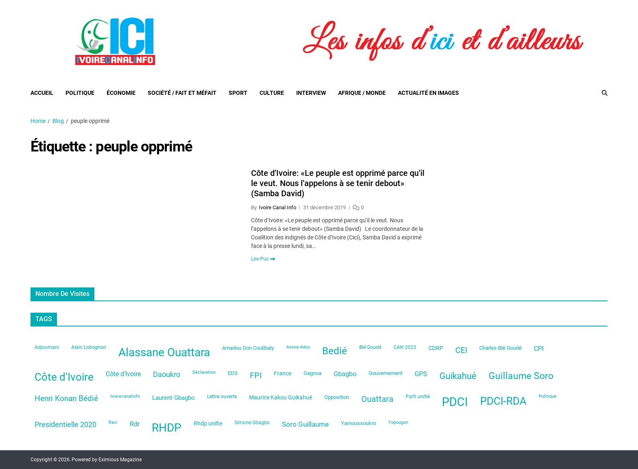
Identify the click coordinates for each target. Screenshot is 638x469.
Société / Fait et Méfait (182, 93)
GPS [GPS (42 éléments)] (421, 374)
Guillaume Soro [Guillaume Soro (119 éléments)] (521, 375)
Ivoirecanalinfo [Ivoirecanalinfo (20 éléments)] (125, 396)
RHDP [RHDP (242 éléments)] (166, 427)
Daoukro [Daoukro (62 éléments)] (166, 374)
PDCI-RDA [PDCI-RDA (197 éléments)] (503, 401)
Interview (311, 93)
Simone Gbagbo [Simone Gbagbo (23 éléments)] (252, 422)
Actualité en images (428, 93)
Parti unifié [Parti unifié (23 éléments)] (418, 396)
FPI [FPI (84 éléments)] (256, 375)
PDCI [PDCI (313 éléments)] (455, 402)
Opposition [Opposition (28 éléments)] (336, 397)
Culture (272, 93)
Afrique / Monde (362, 93)
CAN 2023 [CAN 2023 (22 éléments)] (404, 347)
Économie (121, 93)
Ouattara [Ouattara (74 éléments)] (377, 399)
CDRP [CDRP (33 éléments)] (435, 348)
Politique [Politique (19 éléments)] (548, 396)
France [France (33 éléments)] (282, 373)
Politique (80, 93)
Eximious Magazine (120, 459)
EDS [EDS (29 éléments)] (233, 373)
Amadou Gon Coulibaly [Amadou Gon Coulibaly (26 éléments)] (248, 348)
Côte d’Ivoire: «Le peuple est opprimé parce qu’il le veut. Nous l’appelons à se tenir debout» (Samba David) (337, 183)
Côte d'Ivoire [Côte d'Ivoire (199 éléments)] (64, 377)
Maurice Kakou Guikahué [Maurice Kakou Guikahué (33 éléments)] (280, 397)
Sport (238, 93)
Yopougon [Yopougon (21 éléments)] (398, 422)
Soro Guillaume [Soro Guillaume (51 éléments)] (305, 424)
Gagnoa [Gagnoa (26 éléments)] (312, 373)
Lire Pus (263, 259)
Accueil (42, 93)
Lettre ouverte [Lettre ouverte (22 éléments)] (222, 396)
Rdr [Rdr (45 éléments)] (135, 424)
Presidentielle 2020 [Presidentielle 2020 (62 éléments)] (65, 424)
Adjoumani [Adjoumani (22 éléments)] (47, 347)
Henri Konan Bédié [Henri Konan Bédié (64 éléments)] (66, 398)
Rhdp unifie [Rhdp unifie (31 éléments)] (208, 423)
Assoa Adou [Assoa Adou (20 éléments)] (298, 347)
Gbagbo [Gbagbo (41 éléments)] (345, 374)
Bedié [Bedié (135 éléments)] (334, 351)
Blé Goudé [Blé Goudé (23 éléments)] (370, 347)
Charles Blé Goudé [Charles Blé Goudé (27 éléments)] (500, 348)
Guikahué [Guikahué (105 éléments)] (457, 376)
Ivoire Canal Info (277, 207)
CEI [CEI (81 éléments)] (461, 350)
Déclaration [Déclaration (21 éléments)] (204, 372)
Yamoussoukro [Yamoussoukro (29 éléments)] (358, 423)
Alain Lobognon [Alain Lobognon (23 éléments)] (88, 347)
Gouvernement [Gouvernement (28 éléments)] (385, 373)
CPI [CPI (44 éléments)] (539, 349)
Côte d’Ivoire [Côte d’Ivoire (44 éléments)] (123, 374)
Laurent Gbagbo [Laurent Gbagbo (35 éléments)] (173, 397)
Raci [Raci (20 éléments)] (113, 422)
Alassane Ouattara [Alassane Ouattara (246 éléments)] (164, 352)
